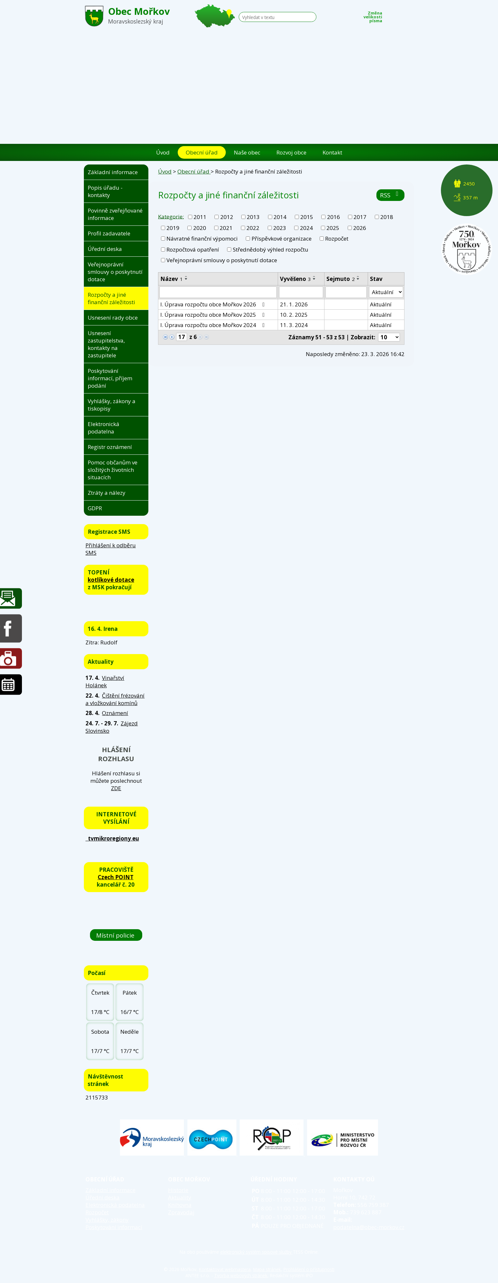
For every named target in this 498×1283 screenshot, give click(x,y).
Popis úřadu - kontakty (105, 191)
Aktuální (381, 304)
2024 (306, 228)
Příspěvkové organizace (282, 238)
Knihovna (180, 1204)
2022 (252, 228)
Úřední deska (105, 249)
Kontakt (332, 152)
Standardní (400, 15)
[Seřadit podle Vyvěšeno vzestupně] (314, 276)
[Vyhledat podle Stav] (386, 292)
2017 (360, 217)
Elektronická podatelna (103, 427)
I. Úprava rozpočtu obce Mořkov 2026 (213, 304)
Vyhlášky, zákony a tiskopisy (111, 404)
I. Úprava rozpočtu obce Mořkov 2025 (213, 314)
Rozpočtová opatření (192, 249)
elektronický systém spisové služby (256, 1252)
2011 (200, 217)
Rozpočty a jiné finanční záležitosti (111, 298)
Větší (410, 15)
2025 (332, 228)
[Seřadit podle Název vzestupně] (186, 276)
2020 (199, 228)
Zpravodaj (181, 1212)
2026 (359, 228)
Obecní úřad (202, 152)
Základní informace (113, 172)
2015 (306, 217)
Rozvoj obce (291, 152)
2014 (280, 217)
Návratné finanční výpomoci (202, 238)
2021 (226, 228)
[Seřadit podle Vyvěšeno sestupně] (314, 279)
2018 (386, 217)
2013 (253, 217)
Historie (178, 1190)
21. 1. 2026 (294, 304)
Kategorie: (171, 216)
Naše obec (247, 152)
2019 (172, 228)
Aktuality (179, 1197)
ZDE (116, 788)
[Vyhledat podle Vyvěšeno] (301, 292)
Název (171, 279)
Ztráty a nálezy (106, 492)
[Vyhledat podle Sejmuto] (346, 292)
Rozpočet (336, 238)
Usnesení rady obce (113, 317)
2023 (279, 228)
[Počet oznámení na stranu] (389, 337)
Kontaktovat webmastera (225, 1269)
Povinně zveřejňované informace (115, 214)
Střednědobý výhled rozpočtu (270, 249)
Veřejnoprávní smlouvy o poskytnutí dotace (221, 260)
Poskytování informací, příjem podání (110, 378)
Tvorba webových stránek (240, 1275)
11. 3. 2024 (294, 325)
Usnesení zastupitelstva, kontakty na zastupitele (106, 344)
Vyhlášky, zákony (107, 1219)
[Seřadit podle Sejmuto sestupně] (358, 279)
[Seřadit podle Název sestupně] (186, 279)
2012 (226, 217)
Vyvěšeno (295, 279)
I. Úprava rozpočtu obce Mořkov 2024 (213, 325)
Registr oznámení (110, 447)
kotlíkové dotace (111, 579)
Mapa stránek (267, 1269)
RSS (390, 195)
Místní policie (116, 935)
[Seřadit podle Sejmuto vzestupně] (358, 276)
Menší (390, 15)
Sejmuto (340, 279)
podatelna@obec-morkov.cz (368, 1227)
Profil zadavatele (109, 233)
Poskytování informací (113, 1227)
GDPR (95, 508)
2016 (333, 217)
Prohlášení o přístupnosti (309, 1269)
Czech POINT (116, 877)
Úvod (163, 152)
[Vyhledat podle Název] (218, 292)
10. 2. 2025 (294, 314)
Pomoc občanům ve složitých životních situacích (112, 470)
